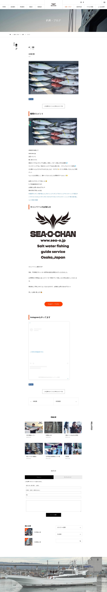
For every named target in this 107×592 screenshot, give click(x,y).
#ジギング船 (36, 193)
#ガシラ (55, 196)
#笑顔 (32, 200)
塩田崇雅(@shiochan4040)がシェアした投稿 (49, 377)
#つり (59, 196)
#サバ (45, 196)
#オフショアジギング (52, 193)
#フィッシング (65, 196)
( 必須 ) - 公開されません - (33, 490)
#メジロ (35, 196)
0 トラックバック (67, 477)
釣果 (29, 56)
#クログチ (50, 196)
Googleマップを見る (53, 304)
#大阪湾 (31, 193)
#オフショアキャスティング (65, 193)
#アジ (42, 196)
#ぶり (38, 196)
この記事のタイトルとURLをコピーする (53, 106)
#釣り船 (72, 196)
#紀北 (75, 193)
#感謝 (36, 200)
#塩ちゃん (43, 193)
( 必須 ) (32, 485)
